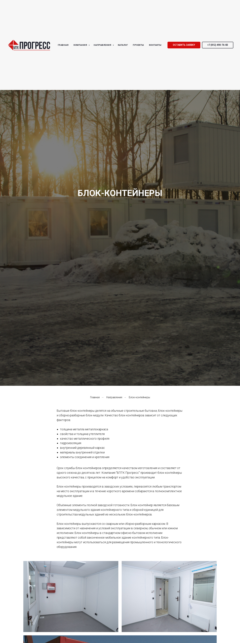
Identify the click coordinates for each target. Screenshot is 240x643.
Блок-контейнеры (139, 397)
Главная (95, 397)
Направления (114, 397)
